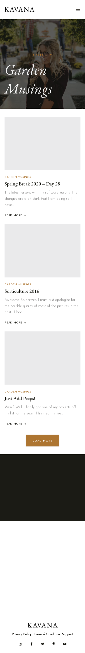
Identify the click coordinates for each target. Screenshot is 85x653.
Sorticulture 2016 (22, 291)
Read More (16, 216)
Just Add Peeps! (20, 399)
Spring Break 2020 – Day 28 (32, 184)
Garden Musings (18, 177)
